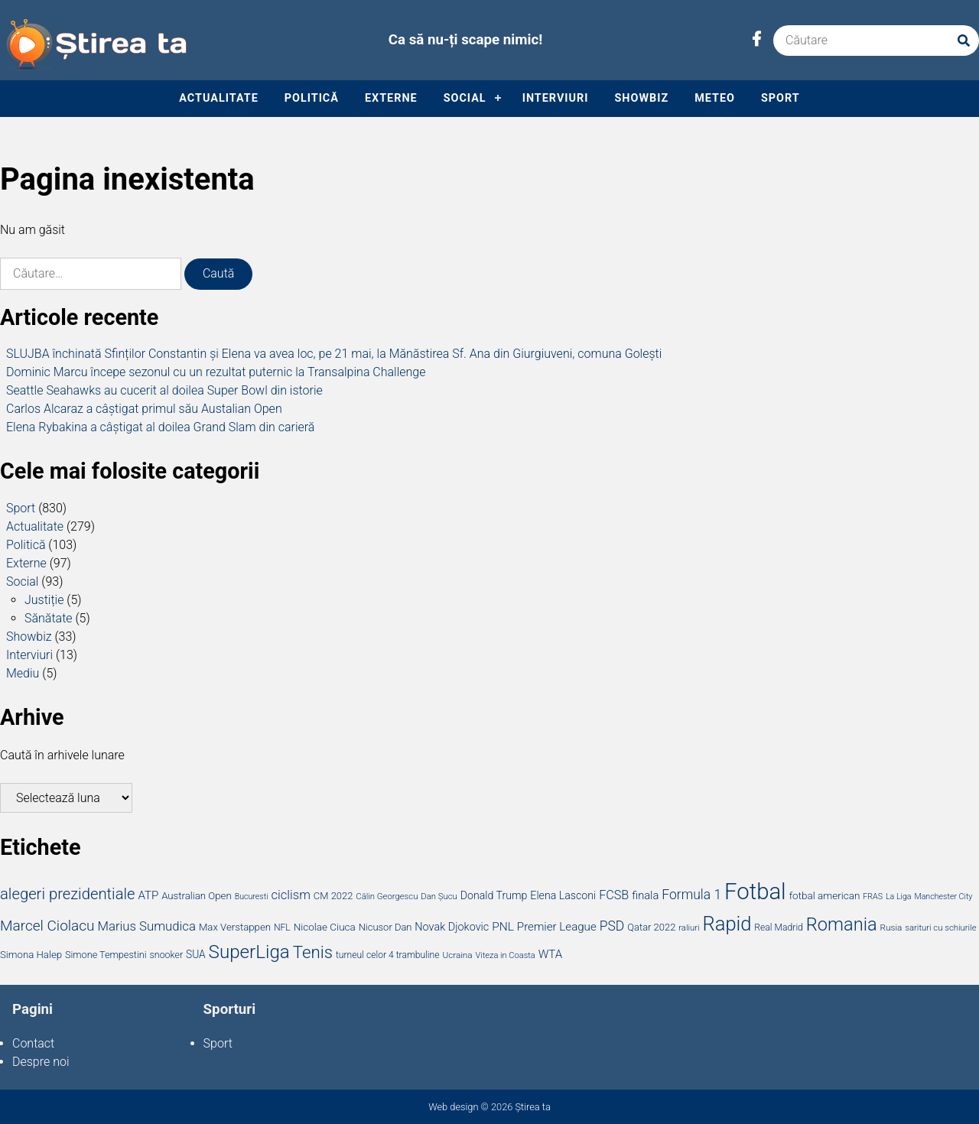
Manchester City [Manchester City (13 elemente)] (943, 896)
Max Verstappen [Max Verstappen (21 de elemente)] (235, 927)
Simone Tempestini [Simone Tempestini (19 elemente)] (106, 954)
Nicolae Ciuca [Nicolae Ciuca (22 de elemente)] (325, 927)
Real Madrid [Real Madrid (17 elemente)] (778, 927)
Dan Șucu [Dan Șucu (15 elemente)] (439, 896)
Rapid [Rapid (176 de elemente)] (726, 923)
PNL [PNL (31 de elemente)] (503, 927)
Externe (391, 98)
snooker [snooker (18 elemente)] (167, 954)
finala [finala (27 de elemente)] (645, 895)
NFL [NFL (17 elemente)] (282, 927)
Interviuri (555, 98)
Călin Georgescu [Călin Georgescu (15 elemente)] (387, 896)
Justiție (43, 600)
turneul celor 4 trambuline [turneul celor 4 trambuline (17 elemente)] (388, 955)
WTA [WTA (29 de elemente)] (550, 954)
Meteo (714, 98)
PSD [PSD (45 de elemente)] (612, 926)
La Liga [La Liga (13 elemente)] (899, 896)
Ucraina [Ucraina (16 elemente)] (457, 955)
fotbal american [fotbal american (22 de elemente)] (824, 895)
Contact (33, 1043)
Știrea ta (532, 1107)
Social (465, 98)
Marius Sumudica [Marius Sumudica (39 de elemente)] (146, 926)
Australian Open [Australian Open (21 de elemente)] (196, 895)
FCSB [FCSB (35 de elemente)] (614, 895)
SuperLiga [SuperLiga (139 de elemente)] (249, 952)
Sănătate (48, 618)
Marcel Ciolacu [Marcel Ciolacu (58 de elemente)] (47, 925)
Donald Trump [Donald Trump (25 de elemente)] (494, 895)
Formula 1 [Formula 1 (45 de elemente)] (691, 894)
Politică (312, 98)
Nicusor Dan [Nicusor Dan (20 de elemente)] (385, 927)
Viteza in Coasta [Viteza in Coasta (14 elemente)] (505, 955)
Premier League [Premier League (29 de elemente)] (557, 927)
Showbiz (641, 98)
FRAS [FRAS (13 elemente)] (873, 896)
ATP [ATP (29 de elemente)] (148, 895)
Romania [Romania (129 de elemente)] (841, 924)
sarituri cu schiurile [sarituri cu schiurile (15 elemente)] (940, 927)
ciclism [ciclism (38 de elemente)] (291, 895)
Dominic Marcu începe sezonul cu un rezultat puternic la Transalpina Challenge (216, 372)
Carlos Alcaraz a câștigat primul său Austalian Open (144, 408)
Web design (453, 1107)
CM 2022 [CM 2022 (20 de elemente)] (333, 895)
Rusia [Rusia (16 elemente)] (891, 927)
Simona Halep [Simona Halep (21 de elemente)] (31, 954)
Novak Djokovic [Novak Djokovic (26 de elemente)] (452, 927)
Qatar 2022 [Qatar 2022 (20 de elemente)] (651, 927)
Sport (780, 98)
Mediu (22, 673)
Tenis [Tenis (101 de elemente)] (313, 952)
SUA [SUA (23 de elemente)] (196, 954)
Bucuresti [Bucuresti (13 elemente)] (251, 896)
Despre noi (41, 1061)
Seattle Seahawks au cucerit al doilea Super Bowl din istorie (164, 390)
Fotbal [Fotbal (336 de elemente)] (755, 892)
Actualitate (218, 98)
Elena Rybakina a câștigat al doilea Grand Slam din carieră (160, 427)
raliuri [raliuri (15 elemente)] (688, 927)
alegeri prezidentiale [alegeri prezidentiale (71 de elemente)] (67, 894)
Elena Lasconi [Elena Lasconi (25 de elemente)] (563, 895)
